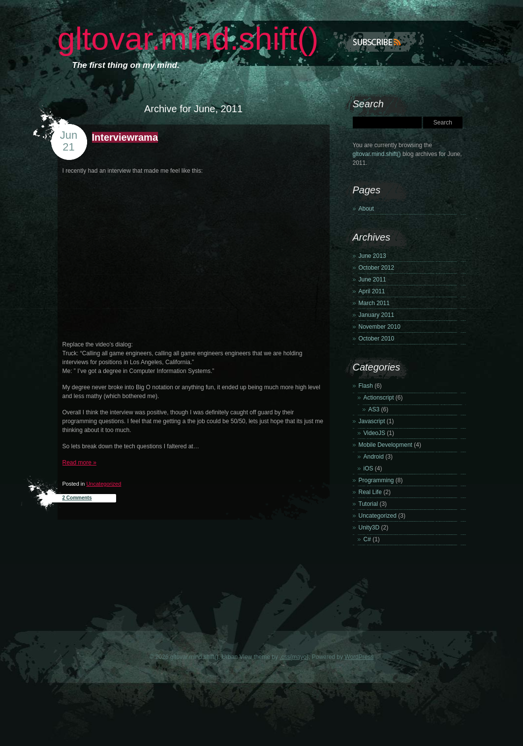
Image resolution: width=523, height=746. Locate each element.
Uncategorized (103, 484)
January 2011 (377, 314)
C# (367, 539)
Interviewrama (125, 137)
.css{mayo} (293, 656)
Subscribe (378, 42)
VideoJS (374, 433)
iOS (368, 468)
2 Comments (77, 497)
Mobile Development (385, 444)
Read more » (79, 462)
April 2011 (372, 291)
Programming (376, 480)
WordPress (358, 656)
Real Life (370, 492)
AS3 (374, 409)
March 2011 (374, 303)
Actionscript (379, 397)
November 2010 (379, 326)
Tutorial (368, 503)
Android (374, 456)
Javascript (372, 421)
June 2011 (372, 279)
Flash (366, 385)
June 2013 (372, 255)
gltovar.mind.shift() (188, 39)
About (366, 208)
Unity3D (369, 527)
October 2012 (377, 267)
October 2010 (377, 338)
